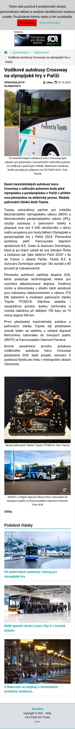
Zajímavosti (41, 52)
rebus (48, 82)
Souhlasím (26, 23)
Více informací (49, 23)
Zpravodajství (21, 52)
